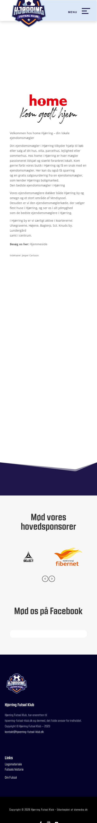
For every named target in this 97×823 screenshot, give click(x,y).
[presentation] (45, 579)
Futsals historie (14, 769)
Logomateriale (13, 764)
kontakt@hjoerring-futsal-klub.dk (24, 732)
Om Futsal (11, 777)
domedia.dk (81, 809)
